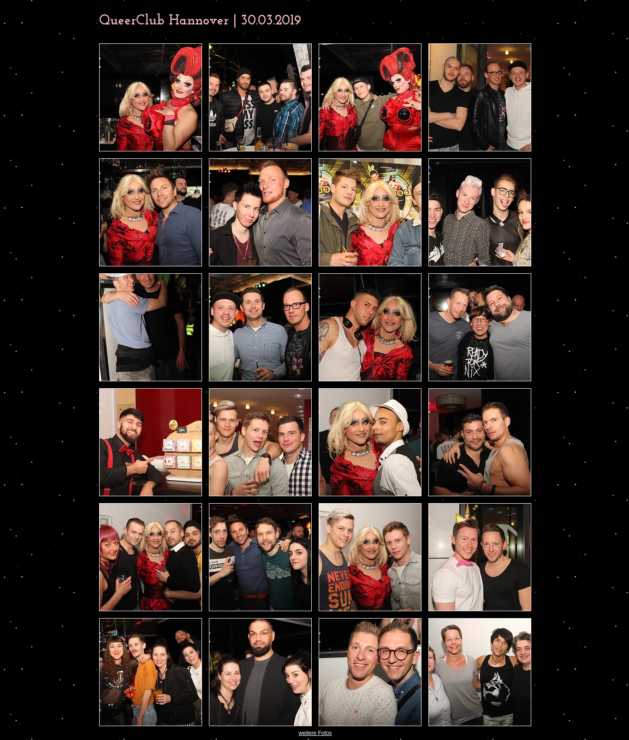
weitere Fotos (315, 733)
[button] (150, 97)
